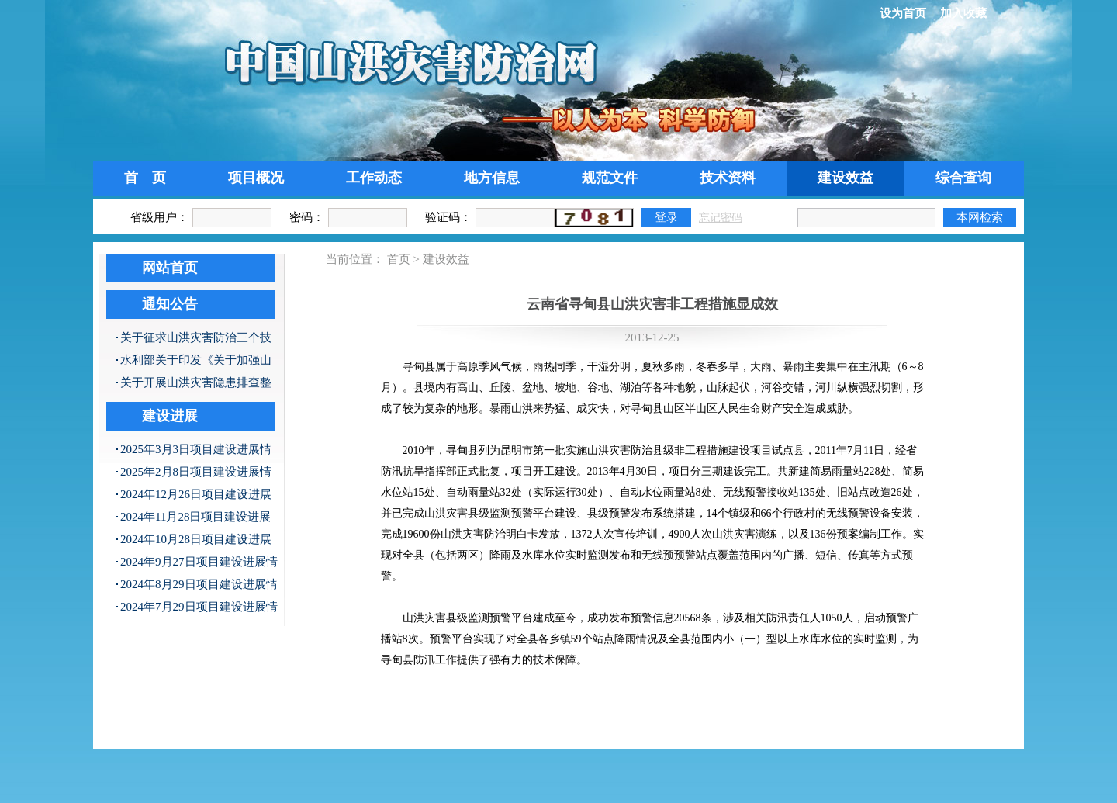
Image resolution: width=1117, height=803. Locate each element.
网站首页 (170, 267)
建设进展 (170, 416)
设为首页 (903, 13)
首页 (398, 259)
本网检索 (979, 216)
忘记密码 (720, 217)
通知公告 (170, 304)
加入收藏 (963, 13)
